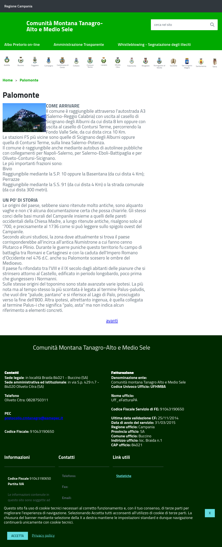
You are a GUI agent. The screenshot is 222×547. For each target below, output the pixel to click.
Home (8, 80)
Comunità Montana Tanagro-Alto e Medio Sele (64, 26)
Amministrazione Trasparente (79, 44)
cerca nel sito (163, 24)
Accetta (17, 535)
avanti (112, 320)
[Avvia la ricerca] (212, 24)
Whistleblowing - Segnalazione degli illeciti (154, 44)
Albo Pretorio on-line (22, 44)
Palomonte (29, 80)
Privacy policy (43, 535)
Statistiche (123, 475)
